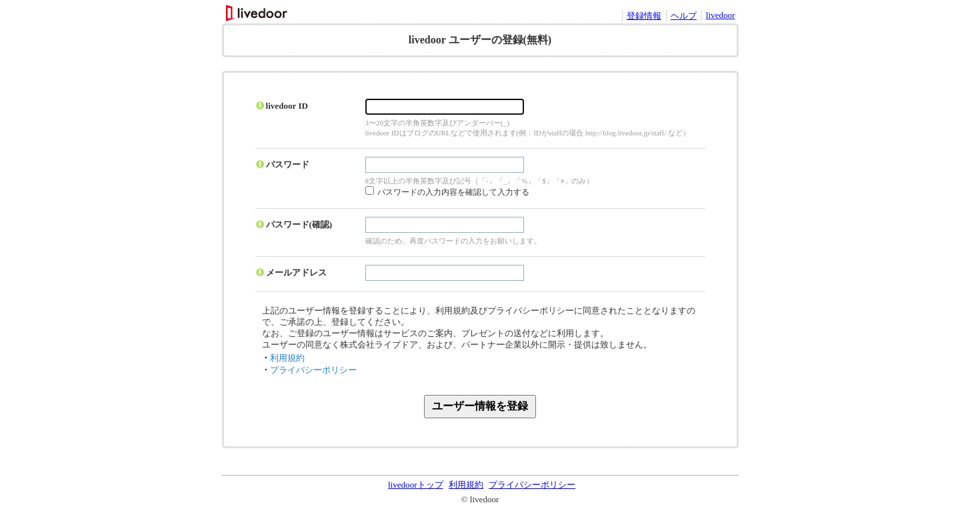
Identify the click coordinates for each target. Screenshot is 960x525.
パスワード (287, 164)
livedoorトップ (415, 485)
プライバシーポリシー (313, 370)
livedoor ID (287, 106)
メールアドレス (296, 273)
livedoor (720, 15)
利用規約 (287, 358)
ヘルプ (684, 16)
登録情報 (644, 16)
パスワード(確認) (299, 224)
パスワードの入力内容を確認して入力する (453, 192)
